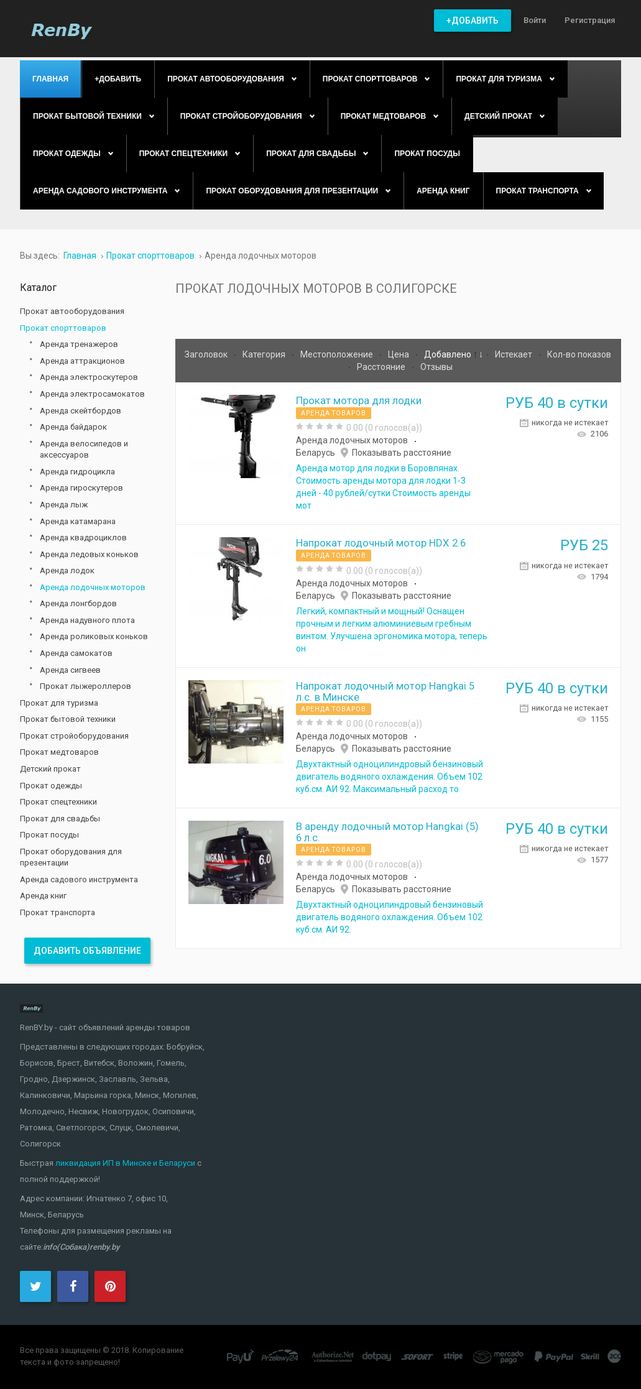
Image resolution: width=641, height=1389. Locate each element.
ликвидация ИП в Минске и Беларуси (125, 1163)
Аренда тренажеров (79, 344)
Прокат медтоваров (59, 752)
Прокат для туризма (59, 703)
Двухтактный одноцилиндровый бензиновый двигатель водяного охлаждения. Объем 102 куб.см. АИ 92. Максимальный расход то (389, 776)
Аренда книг (43, 895)
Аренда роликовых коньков (94, 636)
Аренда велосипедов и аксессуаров (84, 449)
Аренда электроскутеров (89, 377)
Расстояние (382, 367)
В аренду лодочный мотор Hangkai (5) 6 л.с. (387, 832)
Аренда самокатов (76, 653)
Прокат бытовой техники (68, 719)
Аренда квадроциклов (83, 537)
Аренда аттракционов (82, 361)
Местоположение (337, 354)
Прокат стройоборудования (74, 736)
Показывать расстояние (401, 453)
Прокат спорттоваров (63, 328)
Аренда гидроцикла (77, 471)
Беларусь (315, 453)
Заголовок (207, 354)
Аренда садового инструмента (79, 879)
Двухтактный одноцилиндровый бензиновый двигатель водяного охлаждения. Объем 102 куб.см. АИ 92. (389, 917)
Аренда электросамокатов (92, 394)
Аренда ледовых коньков (89, 554)
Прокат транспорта (57, 912)
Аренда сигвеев (70, 670)
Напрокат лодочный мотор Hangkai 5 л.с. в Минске (385, 691)
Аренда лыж (64, 504)
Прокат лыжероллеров (85, 686)
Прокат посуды (49, 834)
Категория (264, 354)
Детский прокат (50, 768)
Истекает (514, 354)
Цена (399, 354)
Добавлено (448, 354)
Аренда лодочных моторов (352, 440)
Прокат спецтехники (58, 801)
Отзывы (436, 367)
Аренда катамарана (78, 521)
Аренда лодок (67, 570)
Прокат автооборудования (72, 311)
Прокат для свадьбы (60, 818)
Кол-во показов (579, 354)
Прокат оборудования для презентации (71, 857)
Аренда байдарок (73, 426)
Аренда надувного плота (87, 620)
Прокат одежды (51, 785)
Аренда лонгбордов (78, 603)
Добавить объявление (87, 951)
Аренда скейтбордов (80, 410)
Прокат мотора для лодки (359, 400)
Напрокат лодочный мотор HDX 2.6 (381, 543)
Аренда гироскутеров (81, 487)
